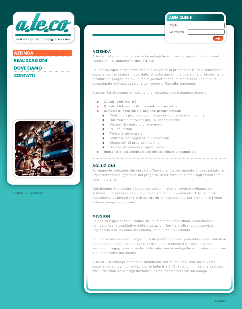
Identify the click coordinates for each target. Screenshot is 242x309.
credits (220, 301)
